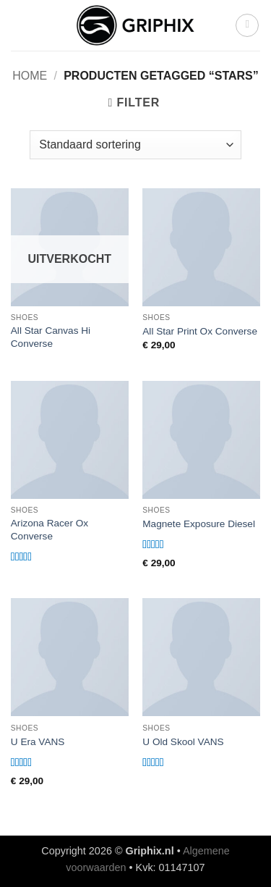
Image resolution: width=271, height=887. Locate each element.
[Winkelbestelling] (135, 144)
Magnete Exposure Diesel (198, 523)
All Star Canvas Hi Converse (50, 337)
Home (29, 76)
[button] (247, 25)
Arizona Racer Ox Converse (49, 530)
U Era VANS (38, 741)
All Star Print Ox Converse (199, 331)
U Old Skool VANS (182, 741)
